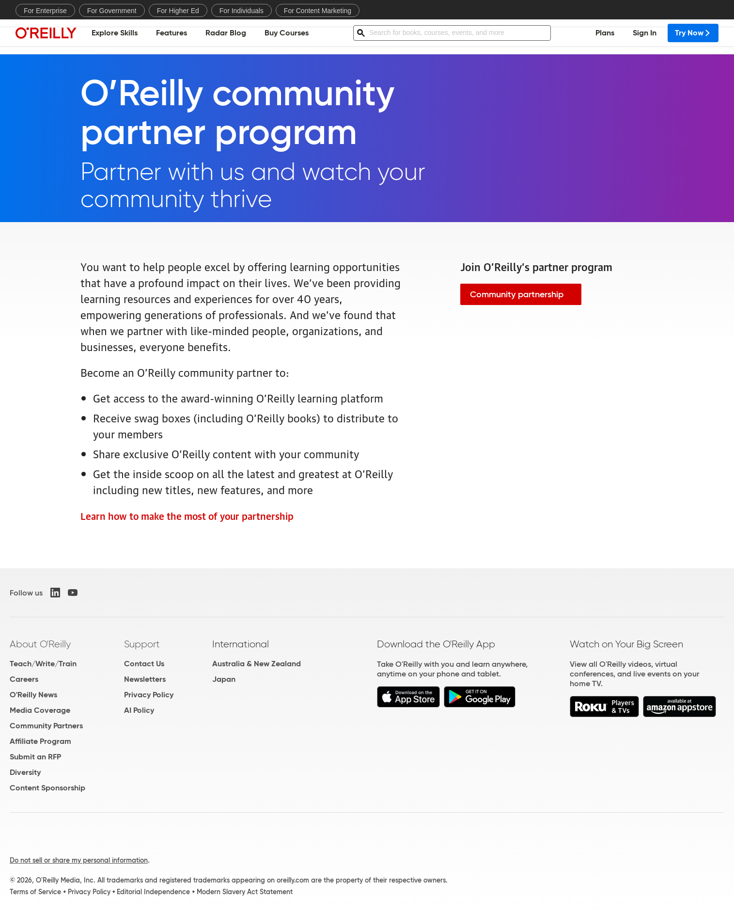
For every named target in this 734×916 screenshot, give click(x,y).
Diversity (25, 772)
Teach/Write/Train (43, 664)
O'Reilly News (33, 695)
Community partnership (516, 294)
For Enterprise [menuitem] (45, 11)
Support (142, 644)
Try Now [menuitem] (693, 37)
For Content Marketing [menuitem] (317, 11)
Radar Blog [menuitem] (225, 37)
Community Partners (46, 726)
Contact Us (144, 664)
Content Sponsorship (47, 788)
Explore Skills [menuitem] (115, 37)
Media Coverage (40, 710)
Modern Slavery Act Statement (245, 891)
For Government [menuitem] (112, 11)
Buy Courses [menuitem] (287, 37)
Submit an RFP (35, 757)
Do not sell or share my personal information (79, 860)
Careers (24, 679)
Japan (223, 679)
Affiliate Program (40, 741)
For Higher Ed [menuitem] (178, 11)
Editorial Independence (153, 891)
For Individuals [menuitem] (241, 11)
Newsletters (145, 679)
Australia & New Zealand (256, 664)
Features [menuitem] (171, 37)
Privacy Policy (148, 695)
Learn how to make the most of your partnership (187, 515)
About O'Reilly (40, 644)
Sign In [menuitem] (644, 37)
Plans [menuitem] (604, 37)
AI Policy (139, 710)
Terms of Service (35, 891)
